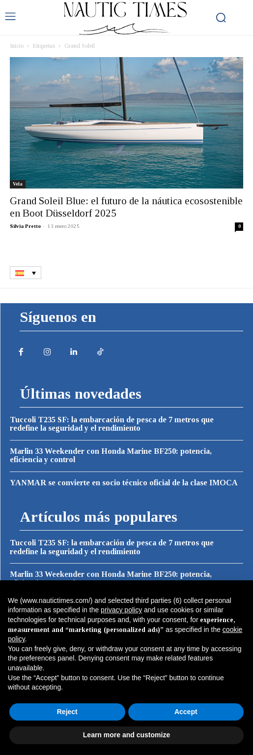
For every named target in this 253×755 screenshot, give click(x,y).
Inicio (17, 45)
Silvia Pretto (25, 226)
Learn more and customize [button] (126, 735)
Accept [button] (185, 712)
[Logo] (125, 18)
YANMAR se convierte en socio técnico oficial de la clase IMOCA (124, 482)
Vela (18, 184)
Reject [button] (67, 712)
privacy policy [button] (121, 610)
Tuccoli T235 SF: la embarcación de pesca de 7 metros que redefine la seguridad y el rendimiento (112, 424)
